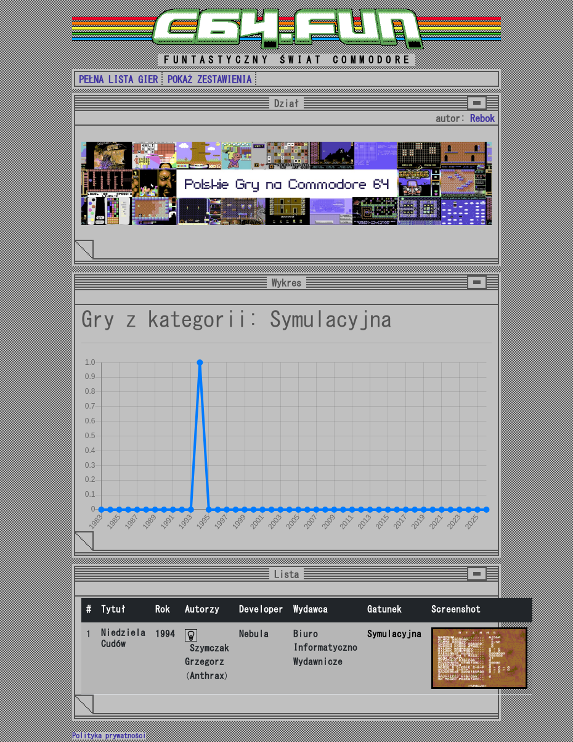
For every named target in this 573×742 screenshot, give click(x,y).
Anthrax (207, 675)
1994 (165, 633)
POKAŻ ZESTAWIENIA (209, 79)
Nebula (254, 633)
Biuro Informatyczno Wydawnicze (325, 647)
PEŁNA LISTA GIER (118, 79)
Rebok (482, 118)
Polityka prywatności (109, 736)
